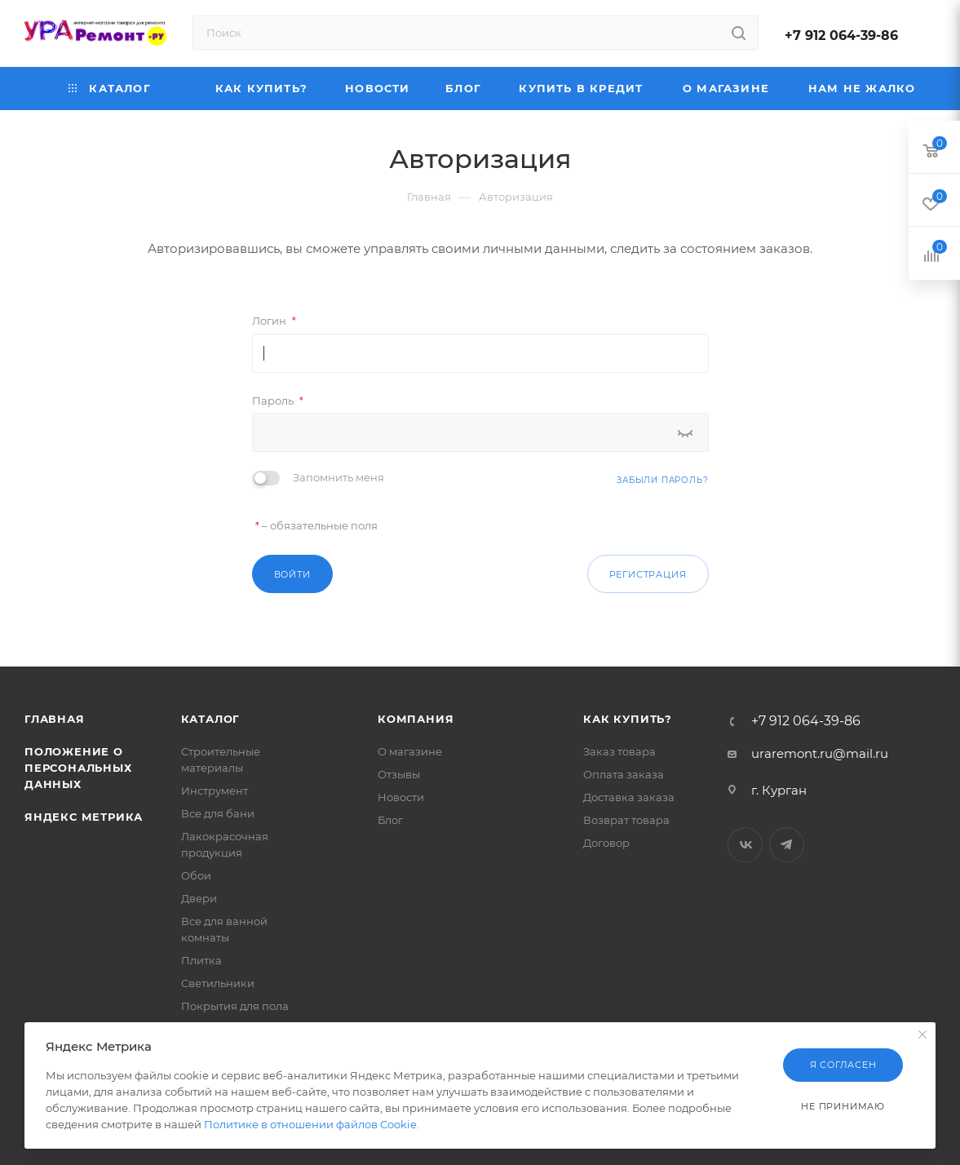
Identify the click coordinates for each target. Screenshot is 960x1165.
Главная (54, 718)
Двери (199, 898)
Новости (401, 797)
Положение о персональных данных (78, 768)
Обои (196, 875)
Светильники (217, 983)
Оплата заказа (623, 774)
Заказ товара (619, 751)
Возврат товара (626, 819)
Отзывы (399, 774)
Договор (606, 842)
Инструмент (214, 790)
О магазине (410, 751)
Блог (390, 819)
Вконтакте (745, 844)
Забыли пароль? (662, 480)
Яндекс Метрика (83, 816)
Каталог (211, 718)
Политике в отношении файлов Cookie (310, 1124)
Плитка (201, 960)
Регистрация (648, 574)
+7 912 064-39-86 (841, 35)
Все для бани (217, 813)
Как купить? (627, 718)
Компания (415, 718)
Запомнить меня (338, 477)
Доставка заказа (629, 797)
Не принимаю (843, 1106)
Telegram (786, 844)
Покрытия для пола (235, 1005)
